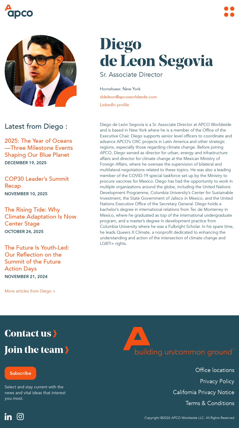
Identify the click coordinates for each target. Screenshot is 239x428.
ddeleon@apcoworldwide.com (128, 96)
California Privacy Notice (203, 392)
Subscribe (20, 373)
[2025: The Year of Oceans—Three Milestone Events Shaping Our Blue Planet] (41, 147)
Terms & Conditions (210, 403)
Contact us (28, 333)
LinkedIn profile (114, 104)
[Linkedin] (8, 416)
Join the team (34, 349)
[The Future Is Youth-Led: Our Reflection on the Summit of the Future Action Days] (41, 258)
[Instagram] (20, 416)
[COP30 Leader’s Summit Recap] (41, 182)
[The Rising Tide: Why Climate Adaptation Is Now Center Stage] (41, 216)
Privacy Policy (217, 381)
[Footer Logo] (178, 341)
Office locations (214, 370)
